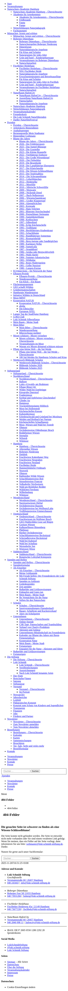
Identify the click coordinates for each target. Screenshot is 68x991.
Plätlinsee (24, 530)
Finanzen (17, 711)
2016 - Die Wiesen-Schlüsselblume (36, 171)
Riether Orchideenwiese (30, 532)
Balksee (23, 381)
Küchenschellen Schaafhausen (33, 422)
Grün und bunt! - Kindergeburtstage (36, 57)
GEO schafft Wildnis (23, 287)
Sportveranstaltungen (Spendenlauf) (36, 608)
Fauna (22, 22)
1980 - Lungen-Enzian (30, 268)
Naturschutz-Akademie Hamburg (23, 9)
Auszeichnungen (27, 670)
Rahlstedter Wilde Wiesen (31, 476)
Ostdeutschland (20, 514)
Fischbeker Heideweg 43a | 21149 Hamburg (28, 906)
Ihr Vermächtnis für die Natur (33, 597)
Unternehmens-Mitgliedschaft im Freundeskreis (42, 632)
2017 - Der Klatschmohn (31, 168)
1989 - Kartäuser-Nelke (30, 244)
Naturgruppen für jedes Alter (33, 55)
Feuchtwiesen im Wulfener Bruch (35, 519)
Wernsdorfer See (27, 546)
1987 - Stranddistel (28, 249)
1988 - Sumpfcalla (28, 246)
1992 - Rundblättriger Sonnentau (35, 236)
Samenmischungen (22, 740)
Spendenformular (21, 565)
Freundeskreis (20, 114)
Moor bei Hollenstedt (29, 408)
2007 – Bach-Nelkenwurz (31, 195)
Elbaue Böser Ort (27, 387)
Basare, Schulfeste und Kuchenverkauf (38, 611)
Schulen (17, 603)
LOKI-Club (18, 316)
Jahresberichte (20, 697)
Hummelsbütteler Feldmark (32, 468)
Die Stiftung (13, 657)
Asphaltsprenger (21, 130)
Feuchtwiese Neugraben (30, 460)
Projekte (11, 122)
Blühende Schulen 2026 (30, 365)
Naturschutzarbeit (27, 63)
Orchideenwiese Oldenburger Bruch (36, 430)
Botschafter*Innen (22, 678)
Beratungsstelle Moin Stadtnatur (28, 133)
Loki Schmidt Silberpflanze (26, 319)
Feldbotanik (25, 20)
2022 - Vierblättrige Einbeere (33, 155)
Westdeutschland (21, 497)
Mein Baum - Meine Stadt (25, 322)
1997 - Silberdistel (28, 222)
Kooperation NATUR (23, 300)
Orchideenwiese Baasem (31, 505)
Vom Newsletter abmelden (26, 727)
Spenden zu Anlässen (29, 581)
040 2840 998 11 (15, 922)
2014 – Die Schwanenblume (32, 176)
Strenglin (23, 435)
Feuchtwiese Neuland (29, 462)
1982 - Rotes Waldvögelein (32, 263)
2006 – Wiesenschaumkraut (32, 198)
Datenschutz (13, 964)
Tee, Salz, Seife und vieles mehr (28, 746)
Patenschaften (26, 101)
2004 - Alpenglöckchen (30, 203)
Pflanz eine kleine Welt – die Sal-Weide (32, 349)
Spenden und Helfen (17, 559)
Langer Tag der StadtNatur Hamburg (30, 314)
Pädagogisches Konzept (24, 702)
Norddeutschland (21, 376)
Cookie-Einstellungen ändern (21, 987)
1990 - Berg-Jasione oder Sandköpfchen (38, 241)
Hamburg (17, 443)
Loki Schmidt (19, 662)
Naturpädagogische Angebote (33, 49)
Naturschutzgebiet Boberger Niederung (38, 44)
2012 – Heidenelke (28, 182)
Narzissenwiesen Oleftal (31, 503)
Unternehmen (19, 616)
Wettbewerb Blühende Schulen (28, 360)
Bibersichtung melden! (30, 333)
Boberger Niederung (29, 451)
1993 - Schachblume (29, 233)
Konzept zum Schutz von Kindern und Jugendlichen (38, 705)
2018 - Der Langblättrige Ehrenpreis (36, 165)
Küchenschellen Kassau (30, 411)
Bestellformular (20, 748)
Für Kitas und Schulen (30, 52)
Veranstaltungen (15, 6)
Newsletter (12, 719)
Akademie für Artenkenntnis (27, 14)
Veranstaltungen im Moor (31, 343)
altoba (22, 306)
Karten (16, 738)
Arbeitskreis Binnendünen (25, 128)
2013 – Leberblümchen (30, 179)
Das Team (18, 675)
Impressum (12, 972)
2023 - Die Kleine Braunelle (32, 152)
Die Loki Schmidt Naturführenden (29, 117)
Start (9, 3)
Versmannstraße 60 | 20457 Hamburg (25, 880)
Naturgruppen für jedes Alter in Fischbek (39, 82)
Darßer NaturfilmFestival (25, 119)
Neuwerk (23, 470)
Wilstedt (23, 438)
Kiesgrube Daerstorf (29, 392)
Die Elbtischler (26, 308)
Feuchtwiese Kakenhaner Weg (33, 457)
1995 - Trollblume (28, 227)
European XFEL (27, 311)
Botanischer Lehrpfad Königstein (35, 557)
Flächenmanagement (23, 284)
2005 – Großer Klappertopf (32, 200)
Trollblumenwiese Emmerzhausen (35, 511)
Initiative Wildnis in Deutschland (29, 295)
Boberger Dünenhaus (23, 38)
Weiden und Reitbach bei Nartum (35, 419)
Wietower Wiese (27, 549)
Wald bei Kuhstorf (28, 541)
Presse (10, 764)
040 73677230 (14, 909)
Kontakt (11, 751)
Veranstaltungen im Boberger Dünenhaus (39, 60)
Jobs (15, 713)
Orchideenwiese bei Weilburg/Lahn (36, 508)
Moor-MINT (19, 298)
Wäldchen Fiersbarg (29, 489)
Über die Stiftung (15, 967)
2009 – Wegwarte (27, 190)
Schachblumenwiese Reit (31, 478)
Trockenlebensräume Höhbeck (33, 406)
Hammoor (24, 403)
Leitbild (17, 700)
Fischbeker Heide (27, 465)
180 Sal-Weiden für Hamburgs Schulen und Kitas (43, 357)
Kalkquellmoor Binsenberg (32, 527)
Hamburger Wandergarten (25, 292)
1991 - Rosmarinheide (30, 238)
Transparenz (19, 708)
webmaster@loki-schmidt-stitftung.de (44, 844)
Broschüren (18, 743)
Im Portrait (24, 692)
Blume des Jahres (21, 138)
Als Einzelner (19, 567)
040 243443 (13, 883)
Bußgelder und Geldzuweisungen (35, 589)
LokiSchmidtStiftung (17, 944)
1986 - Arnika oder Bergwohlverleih (36, 252)
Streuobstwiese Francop (30, 481)
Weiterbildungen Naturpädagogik (29, 28)
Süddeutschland (20, 551)
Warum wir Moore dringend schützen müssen (41, 346)
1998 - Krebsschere (28, 219)
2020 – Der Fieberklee (30, 160)
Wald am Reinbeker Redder (32, 487)
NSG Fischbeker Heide (30, 71)
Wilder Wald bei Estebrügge (32, 389)
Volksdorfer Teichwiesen (31, 484)
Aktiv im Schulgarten (29, 613)
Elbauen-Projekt (21, 273)
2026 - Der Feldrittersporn (31, 144)
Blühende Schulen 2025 (30, 368)
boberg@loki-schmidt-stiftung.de (39, 896)
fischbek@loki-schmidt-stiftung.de (40, 909)
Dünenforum (25, 47)
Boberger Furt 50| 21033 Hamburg (23, 893)
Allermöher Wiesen (28, 449)
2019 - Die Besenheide (30, 163)
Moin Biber (18, 325)
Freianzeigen (25, 646)
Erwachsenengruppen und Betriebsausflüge (40, 76)
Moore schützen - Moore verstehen (30, 335)
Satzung (17, 681)
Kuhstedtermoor (27, 414)
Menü (4, 794)
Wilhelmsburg (26, 492)
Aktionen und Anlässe (29, 630)
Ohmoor (23, 427)
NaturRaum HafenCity (24, 92)
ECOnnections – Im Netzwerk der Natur (32, 271)
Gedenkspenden (27, 584)
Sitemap (11, 962)
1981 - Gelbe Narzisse (30, 265)
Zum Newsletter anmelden (26, 724)
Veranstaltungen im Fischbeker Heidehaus (39, 87)
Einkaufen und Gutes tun (31, 592)
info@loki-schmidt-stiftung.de (35, 883)
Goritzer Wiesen (27, 524)
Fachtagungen (20, 30)
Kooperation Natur (28, 640)
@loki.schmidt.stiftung (18, 947)
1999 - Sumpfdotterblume (31, 217)
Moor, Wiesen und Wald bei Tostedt (36, 424)
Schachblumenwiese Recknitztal (34, 535)
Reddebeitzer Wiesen (29, 433)
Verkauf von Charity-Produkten (34, 627)
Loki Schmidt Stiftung (18, 950)
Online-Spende (26, 621)
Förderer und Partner (23, 716)
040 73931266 (14, 896)
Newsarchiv (19, 694)
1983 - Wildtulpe (27, 260)
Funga (22, 25)
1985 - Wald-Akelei (28, 254)
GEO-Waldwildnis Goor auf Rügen (36, 522)
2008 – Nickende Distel (30, 192)
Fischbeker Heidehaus (24, 65)
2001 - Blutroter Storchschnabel (34, 211)
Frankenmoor (25, 395)
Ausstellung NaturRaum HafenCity (36, 98)
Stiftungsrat (18, 684)
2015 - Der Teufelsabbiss (31, 173)
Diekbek (23, 454)
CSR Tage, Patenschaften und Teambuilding (40, 624)
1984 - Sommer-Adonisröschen (34, 257)
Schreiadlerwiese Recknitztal (33, 538)
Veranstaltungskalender (24, 111)
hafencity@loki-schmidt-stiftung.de (42, 922)
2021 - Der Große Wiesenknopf (34, 157)
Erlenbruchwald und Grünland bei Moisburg (40, 416)
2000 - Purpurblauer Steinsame (34, 214)
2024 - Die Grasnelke (29, 149)
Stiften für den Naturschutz (32, 600)
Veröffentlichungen (28, 667)
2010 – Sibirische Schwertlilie (33, 187)
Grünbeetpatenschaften (24, 289)
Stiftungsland (13, 370)
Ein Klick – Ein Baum (30, 281)
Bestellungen (13, 729)
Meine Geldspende (28, 573)
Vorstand (17, 686)
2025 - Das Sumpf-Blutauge (32, 146)
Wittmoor (24, 441)
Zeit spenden (25, 586)
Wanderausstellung (28, 279)
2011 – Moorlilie (27, 184)
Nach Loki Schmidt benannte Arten (36, 673)
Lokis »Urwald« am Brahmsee (34, 384)
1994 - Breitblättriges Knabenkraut (36, 230)
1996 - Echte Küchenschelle (32, 225)
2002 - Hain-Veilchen (29, 209)
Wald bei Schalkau (28, 543)
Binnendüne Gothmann (24, 136)
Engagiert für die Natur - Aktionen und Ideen (40, 648)
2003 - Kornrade (27, 206)
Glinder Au (24, 400)
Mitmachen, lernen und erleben (22, 33)
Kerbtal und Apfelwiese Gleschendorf (37, 397)
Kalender (17, 735)
